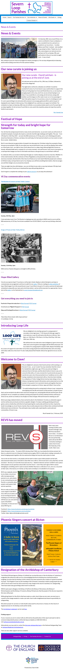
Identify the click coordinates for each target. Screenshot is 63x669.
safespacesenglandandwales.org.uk (14, 622)
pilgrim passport (32, 171)
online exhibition (54, 284)
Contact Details (31, 20)
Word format (25, 303)
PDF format (32, 303)
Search (10, 17)
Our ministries (31, 17)
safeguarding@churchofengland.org (12, 627)
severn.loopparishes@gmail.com (33, 290)
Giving (59, 17)
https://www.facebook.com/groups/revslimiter (21, 509)
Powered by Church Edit (31, 667)
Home (4, 17)
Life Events (51, 17)
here (25, 609)
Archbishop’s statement (10, 609)
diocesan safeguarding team (33, 625)
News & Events (42, 17)
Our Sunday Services (19, 17)
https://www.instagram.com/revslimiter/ (19, 511)
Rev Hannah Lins (58, 112)
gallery (35, 284)
